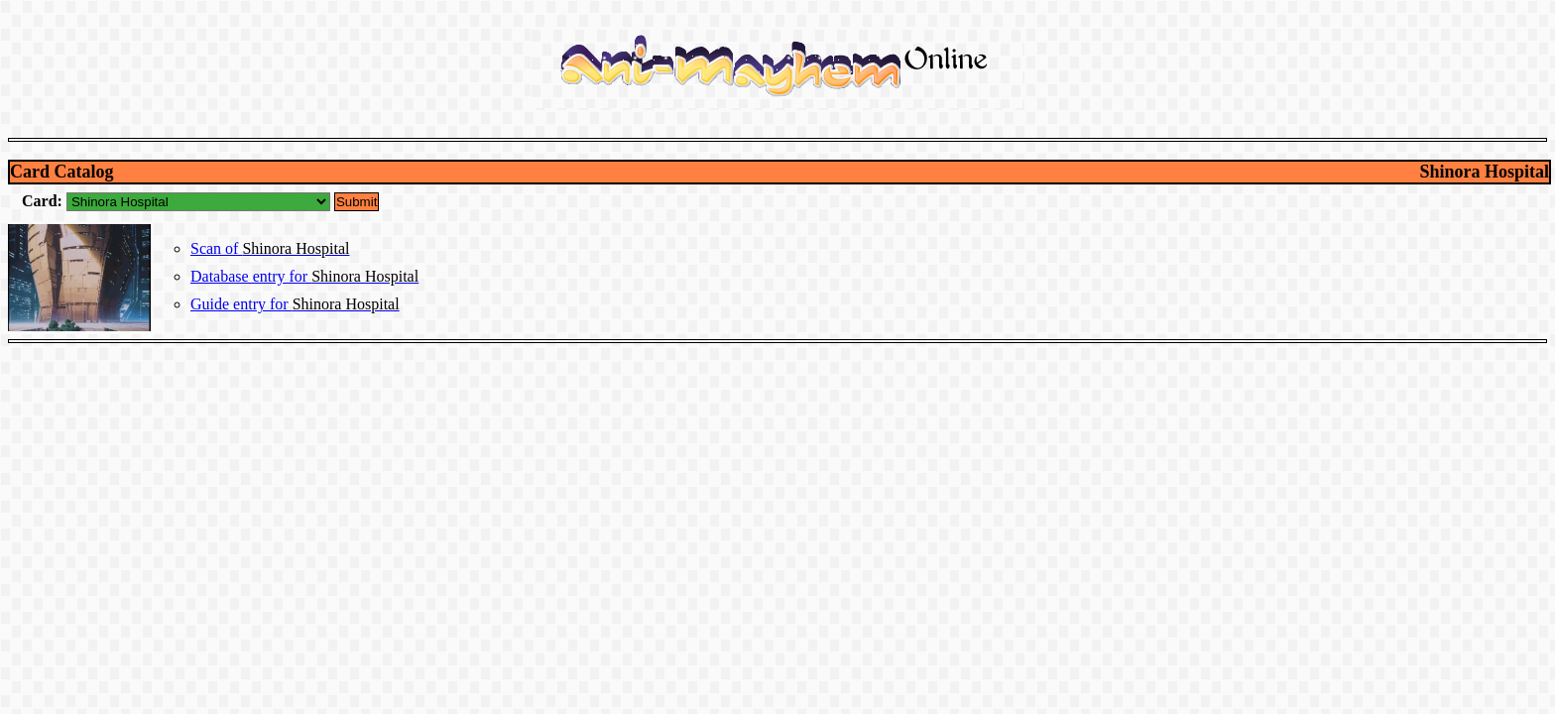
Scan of (269, 248)
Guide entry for (295, 304)
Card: (44, 200)
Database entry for (304, 276)
